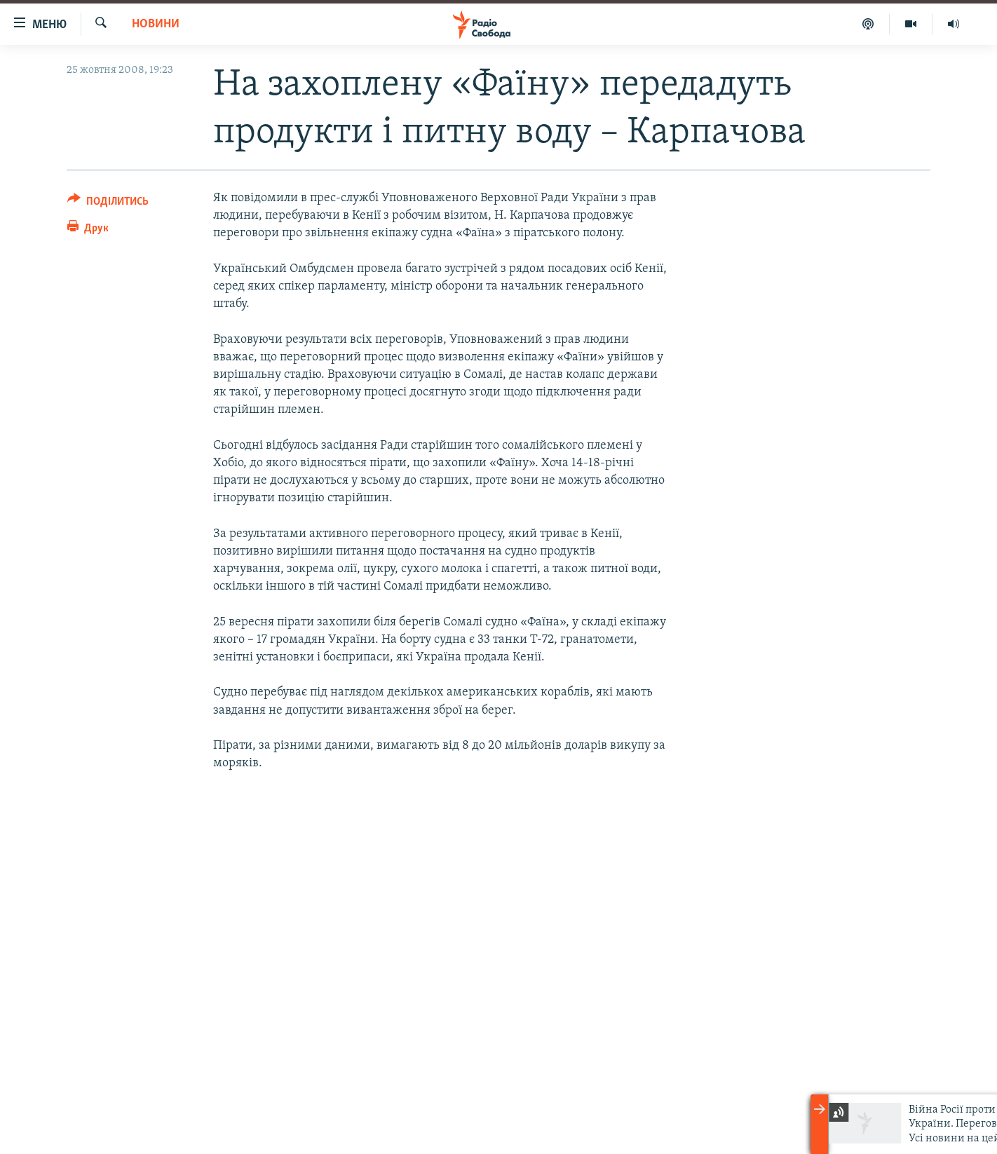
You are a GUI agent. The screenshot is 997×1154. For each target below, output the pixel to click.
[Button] (108, 203)
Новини (155, 24)
